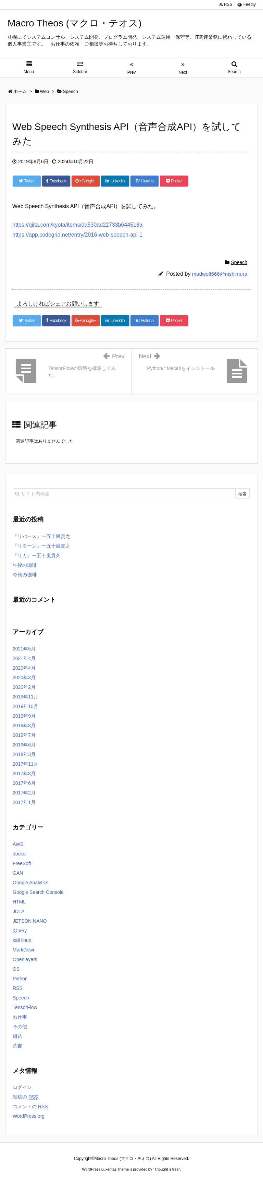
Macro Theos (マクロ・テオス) (74, 23)
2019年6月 (24, 744)
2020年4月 (24, 668)
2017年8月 (24, 773)
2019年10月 (25, 706)
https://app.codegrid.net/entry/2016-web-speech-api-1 (77, 235)
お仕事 (20, 1017)
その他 (20, 1026)
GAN (18, 873)
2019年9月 (24, 716)
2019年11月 (25, 696)
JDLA (18, 911)
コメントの (30, 1106)
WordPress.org (29, 1116)
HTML (19, 902)
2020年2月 (24, 687)
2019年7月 (24, 735)
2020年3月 (24, 677)
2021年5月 (24, 648)
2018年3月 (24, 754)
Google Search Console (38, 892)
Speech (239, 262)
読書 (17, 1046)
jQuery (20, 930)
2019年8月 (24, 725)
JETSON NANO (30, 921)
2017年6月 (24, 783)
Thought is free (166, 1169)
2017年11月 (25, 764)
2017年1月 (24, 802)
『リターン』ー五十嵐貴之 (41, 546)
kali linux (22, 940)
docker (20, 853)
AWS (18, 844)
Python (20, 978)
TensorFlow (25, 1007)
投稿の (25, 1097)
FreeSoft (22, 863)
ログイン (22, 1087)
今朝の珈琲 (25, 574)
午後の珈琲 (25, 565)
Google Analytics (30, 882)
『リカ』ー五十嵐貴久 (37, 555)
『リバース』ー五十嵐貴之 (41, 536)
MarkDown (24, 950)
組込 (17, 1036)
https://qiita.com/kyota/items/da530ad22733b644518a (77, 225)
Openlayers (25, 959)
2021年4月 (24, 658)
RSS (18, 988)
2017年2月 (24, 792)
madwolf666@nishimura (219, 274)
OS (16, 969)
